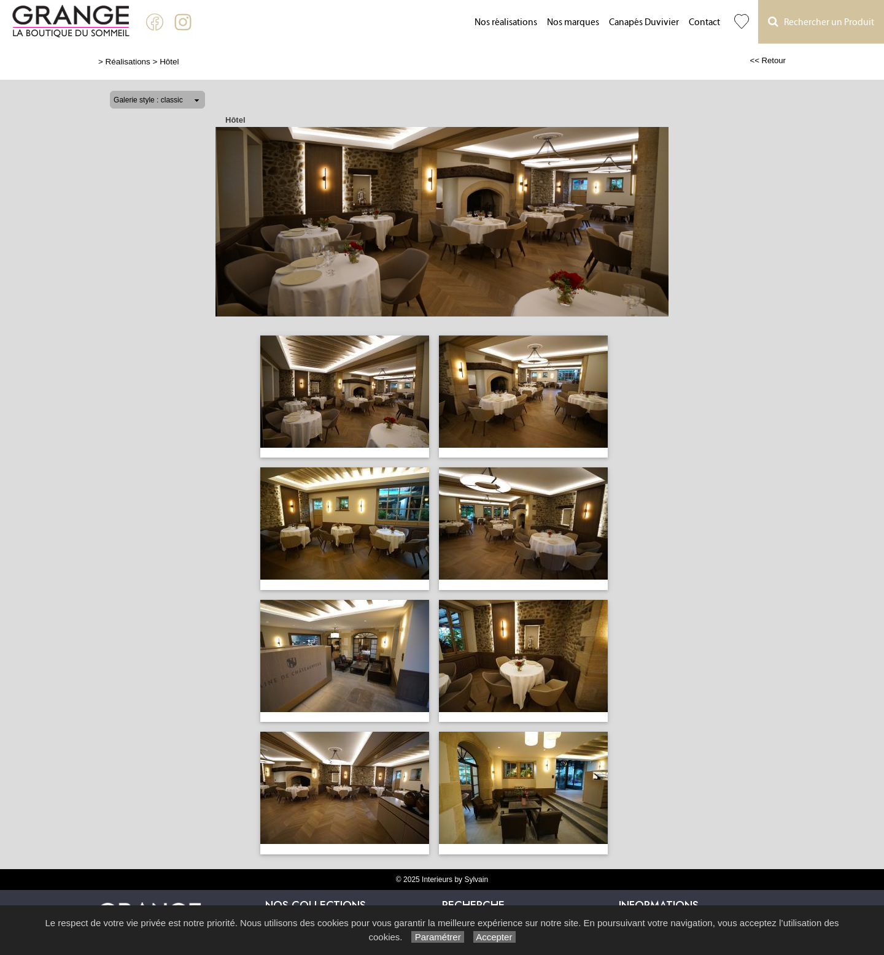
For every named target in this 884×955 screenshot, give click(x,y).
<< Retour (768, 60)
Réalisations (128, 61)
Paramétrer (437, 937)
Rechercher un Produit (821, 22)
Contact (704, 22)
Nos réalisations (506, 22)
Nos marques (573, 22)
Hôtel (169, 61)
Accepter (494, 937)
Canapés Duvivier (644, 22)
